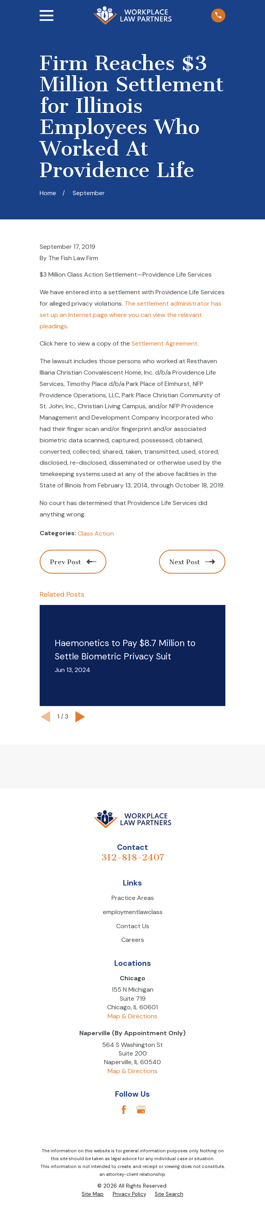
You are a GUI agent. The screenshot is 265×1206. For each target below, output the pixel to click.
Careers (132, 940)
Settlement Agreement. (165, 343)
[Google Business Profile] (141, 1109)
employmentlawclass (133, 912)
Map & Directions (132, 1016)
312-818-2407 (132, 857)
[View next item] (80, 717)
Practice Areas (132, 898)
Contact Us (132, 926)
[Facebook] (123, 1109)
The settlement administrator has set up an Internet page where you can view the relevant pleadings (130, 314)
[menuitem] (93, 1194)
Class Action (96, 533)
